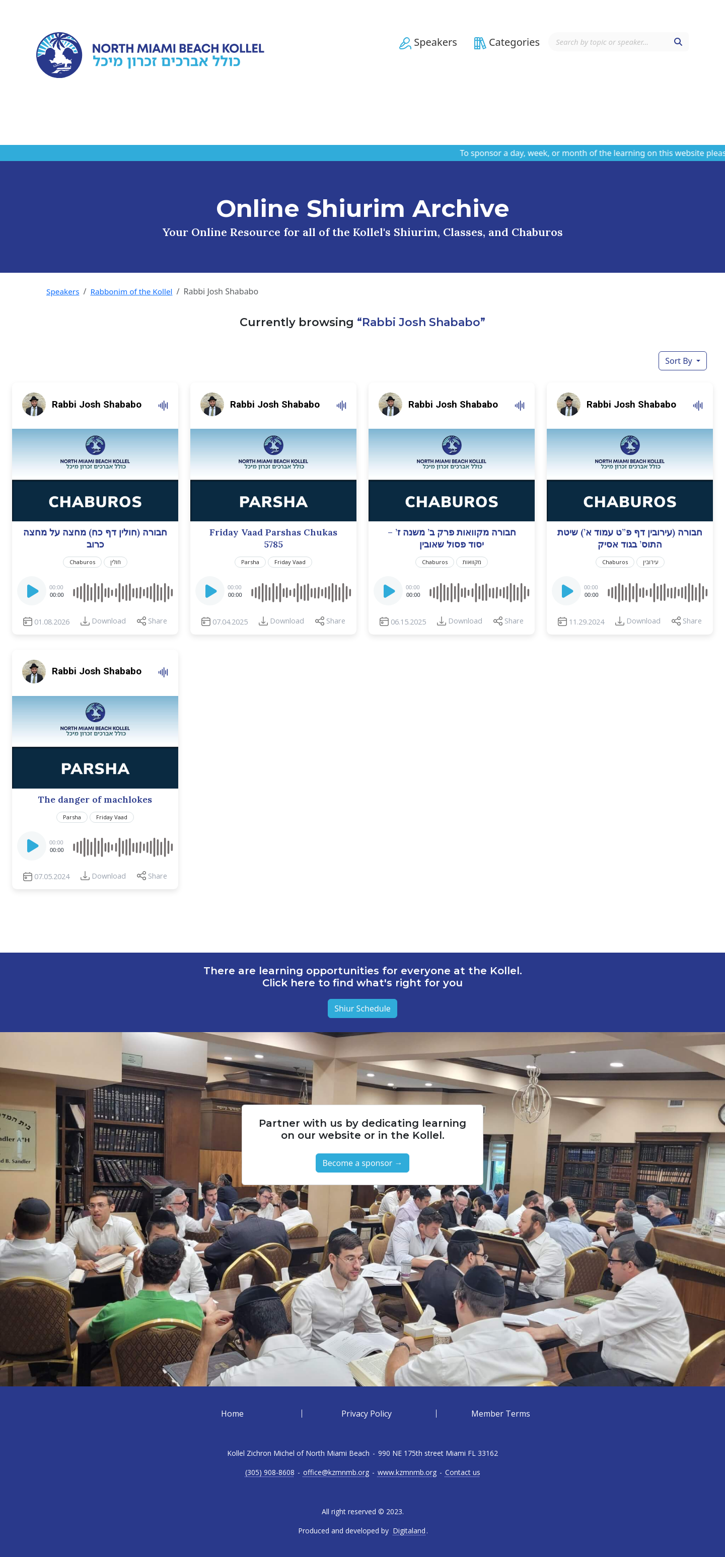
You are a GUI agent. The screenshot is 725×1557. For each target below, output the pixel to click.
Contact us (462, 1472)
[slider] (122, 591)
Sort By (679, 360)
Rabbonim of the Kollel (135, 291)
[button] (424, 49)
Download (109, 621)
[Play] (32, 593)
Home (232, 1414)
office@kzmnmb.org (336, 1472)
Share (157, 621)
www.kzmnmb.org (407, 1472)
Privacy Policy (366, 1414)
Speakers (63, 291)
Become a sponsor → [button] (362, 1163)
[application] (95, 591)
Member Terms (500, 1414)
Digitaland (409, 1530)
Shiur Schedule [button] (362, 1008)
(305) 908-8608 (270, 1472)
